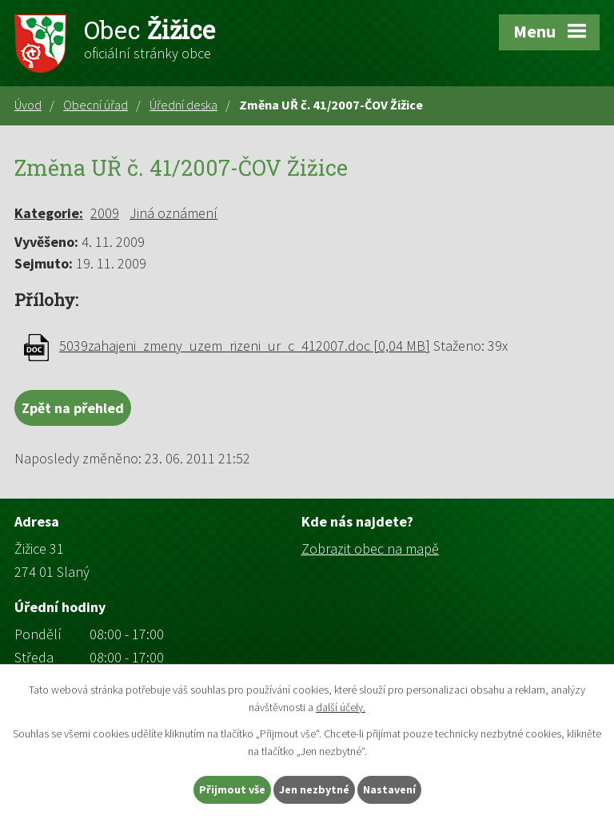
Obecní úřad (95, 105)
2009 (104, 213)
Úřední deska (183, 105)
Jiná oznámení (173, 213)
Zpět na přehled (73, 408)
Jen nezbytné (314, 789)
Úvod (28, 105)
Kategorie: (48, 213)
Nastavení (389, 789)
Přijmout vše (232, 789)
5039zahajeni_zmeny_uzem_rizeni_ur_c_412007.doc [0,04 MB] (244, 345)
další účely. (340, 708)
